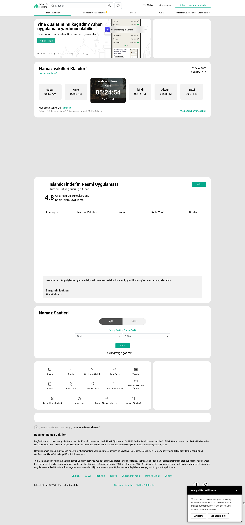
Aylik (111, 321)
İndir (199, 184)
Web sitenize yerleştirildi (193, 110)
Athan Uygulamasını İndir (193, 5)
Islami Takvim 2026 (90, 461)
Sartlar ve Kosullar (123, 485)
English (76, 475)
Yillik (134, 321)
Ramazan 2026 (133, 464)
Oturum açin (165, 5)
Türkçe (148, 5)
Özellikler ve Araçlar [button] (185, 13)
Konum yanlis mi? (48, 73)
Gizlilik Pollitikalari (145, 485)
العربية (88, 475)
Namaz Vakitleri (53, 13)
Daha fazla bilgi (218, 516)
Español (169, 475)
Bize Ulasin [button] (203, 13)
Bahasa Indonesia (131, 475)
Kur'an (133, 13)
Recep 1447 (115, 330)
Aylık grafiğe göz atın (122, 353)
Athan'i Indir (46, 40)
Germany (65, 427)
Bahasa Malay (152, 475)
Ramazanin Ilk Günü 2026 (95, 12)
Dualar (161, 13)
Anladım (198, 516)
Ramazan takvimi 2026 (110, 464)
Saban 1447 (130, 330)
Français (100, 475)
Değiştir (66, 107)
